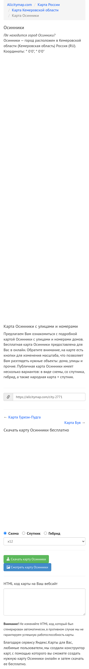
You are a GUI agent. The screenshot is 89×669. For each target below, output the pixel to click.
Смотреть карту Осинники (27, 567)
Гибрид (54, 533)
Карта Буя (72, 422)
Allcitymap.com (19, 4)
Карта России (49, 4)
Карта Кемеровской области (35, 10)
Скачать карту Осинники (26, 559)
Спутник (33, 533)
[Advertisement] (44, 104)
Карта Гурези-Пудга (24, 417)
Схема (13, 533)
